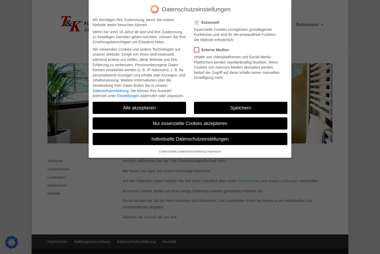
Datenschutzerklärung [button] (192, 150)
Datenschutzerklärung (111, 89)
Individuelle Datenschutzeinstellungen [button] (190, 138)
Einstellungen (128, 94)
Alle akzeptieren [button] (139, 106)
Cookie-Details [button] (168, 150)
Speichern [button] (240, 106)
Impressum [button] (214, 150)
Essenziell (209, 20)
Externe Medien (213, 48)
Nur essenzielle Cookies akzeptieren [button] (190, 122)
